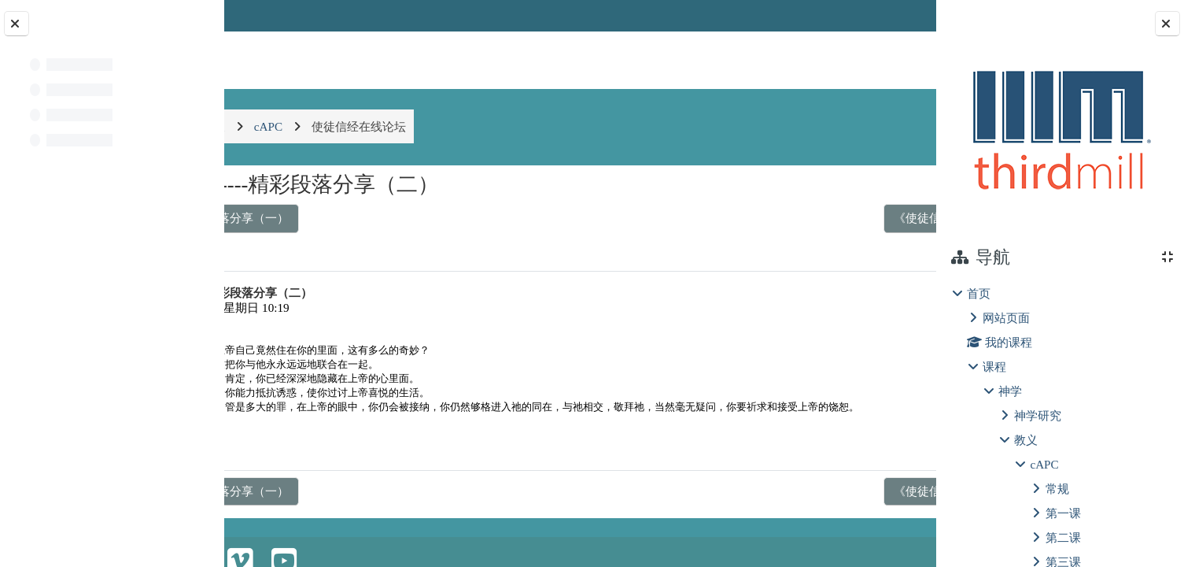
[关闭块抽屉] (1167, 23)
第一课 (1063, 513)
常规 (1057, 488)
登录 (895, 15)
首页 (978, 293)
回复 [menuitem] (881, 459)
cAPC (1044, 464)
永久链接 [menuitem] (825, 459)
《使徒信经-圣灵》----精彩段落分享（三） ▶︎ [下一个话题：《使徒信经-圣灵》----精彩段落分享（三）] (785, 217)
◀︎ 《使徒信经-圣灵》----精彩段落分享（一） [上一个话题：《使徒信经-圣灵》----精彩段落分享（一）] (374, 217)
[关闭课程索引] (16, 23)
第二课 (1063, 537)
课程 (994, 366)
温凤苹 (313, 307)
